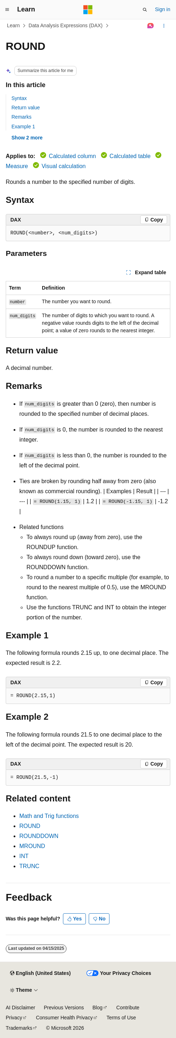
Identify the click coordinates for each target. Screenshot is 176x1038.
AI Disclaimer (20, 1007)
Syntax (19, 98)
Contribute (128, 1007)
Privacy (14, 1017)
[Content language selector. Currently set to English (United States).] (40, 973)
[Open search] (145, 9)
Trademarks (19, 1028)
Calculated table (130, 156)
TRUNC (29, 866)
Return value (25, 107)
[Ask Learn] (151, 26)
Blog (98, 1007)
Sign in (162, 9)
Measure (17, 166)
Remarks (21, 117)
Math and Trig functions (49, 816)
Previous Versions (64, 1007)
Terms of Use (121, 1017)
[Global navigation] (7, 9)
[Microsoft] (88, 9)
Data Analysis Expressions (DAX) (66, 25)
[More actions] (164, 26)
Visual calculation (63, 166)
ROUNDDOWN (38, 836)
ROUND (29, 826)
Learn (13, 25)
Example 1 (23, 126)
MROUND (32, 846)
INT (24, 856)
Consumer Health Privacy (64, 1017)
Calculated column (72, 156)
